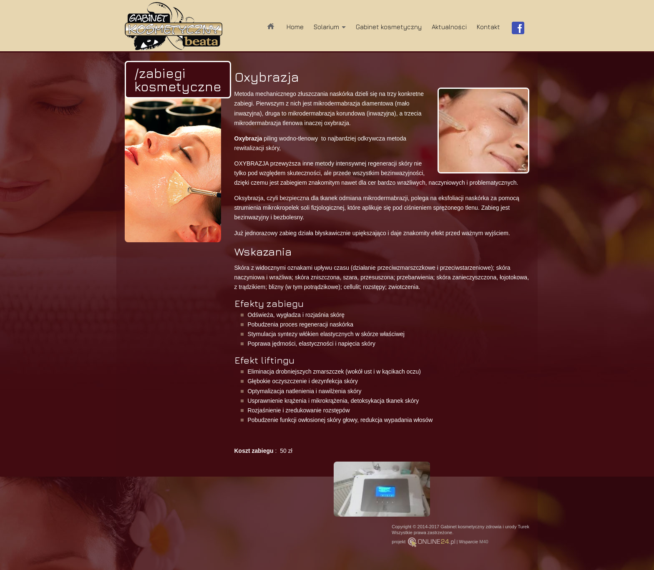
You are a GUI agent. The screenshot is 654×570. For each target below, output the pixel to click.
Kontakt (488, 26)
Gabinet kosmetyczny (389, 26)
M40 (483, 541)
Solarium (326, 26)
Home (295, 26)
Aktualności (449, 26)
